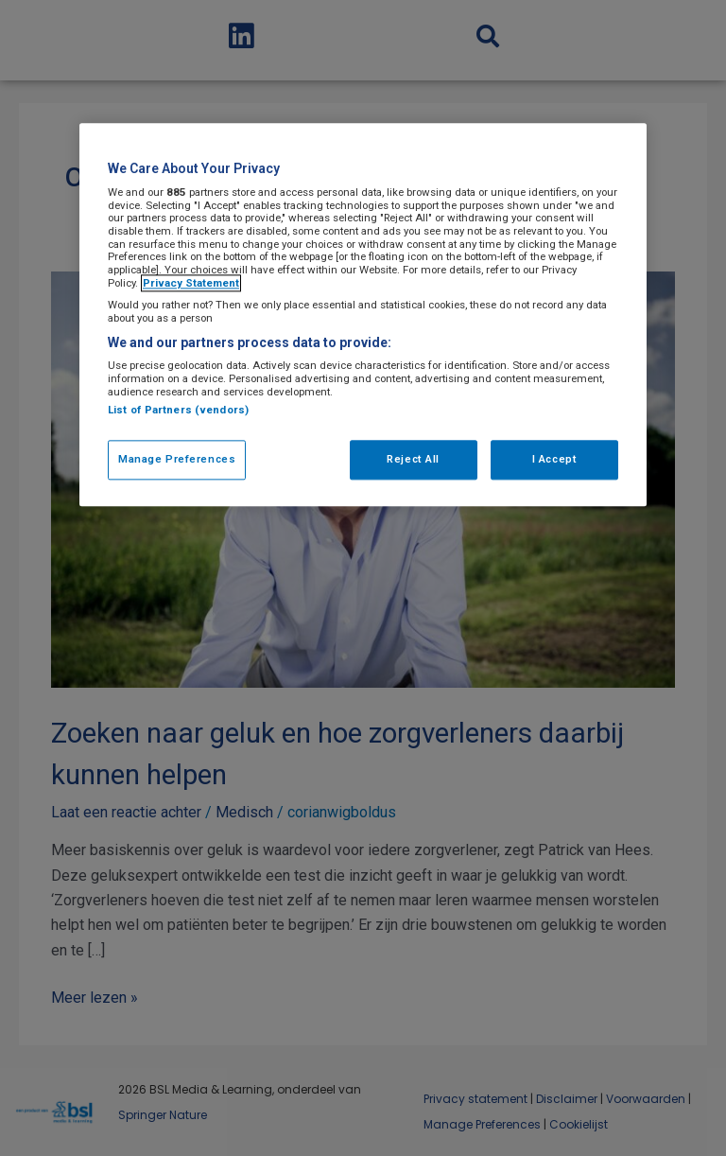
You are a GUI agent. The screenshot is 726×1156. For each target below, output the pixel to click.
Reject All (413, 459)
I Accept (555, 459)
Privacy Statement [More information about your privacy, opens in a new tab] (191, 282)
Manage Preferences (176, 459)
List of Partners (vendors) (178, 410)
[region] (363, 315)
